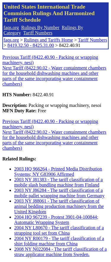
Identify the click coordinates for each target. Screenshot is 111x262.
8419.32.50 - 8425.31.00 (30, 45)
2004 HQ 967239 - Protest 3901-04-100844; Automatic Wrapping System (56, 219)
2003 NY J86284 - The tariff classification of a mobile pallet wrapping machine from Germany (59, 193)
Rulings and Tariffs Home (48, 39)
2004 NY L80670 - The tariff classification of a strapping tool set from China (59, 230)
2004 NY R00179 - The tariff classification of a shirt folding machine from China (59, 241)
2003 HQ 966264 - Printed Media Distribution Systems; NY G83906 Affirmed (58, 171)
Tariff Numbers (37, 32)
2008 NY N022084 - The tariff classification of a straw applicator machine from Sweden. (60, 252)
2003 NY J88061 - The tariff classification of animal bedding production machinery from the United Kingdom (59, 206)
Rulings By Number (40, 27)
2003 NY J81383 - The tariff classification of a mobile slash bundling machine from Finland (58, 182)
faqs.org (11, 27)
